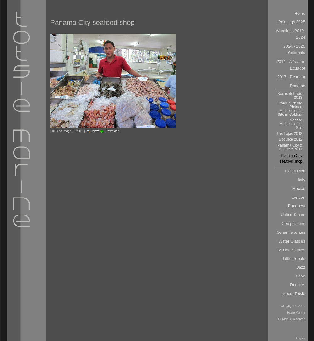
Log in (300, 338)
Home (299, 13)
